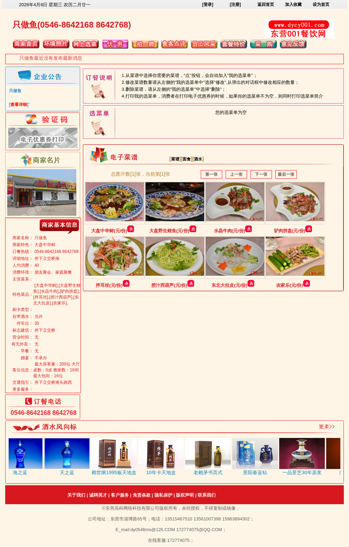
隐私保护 (163, 495)
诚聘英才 (98, 495)
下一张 (261, 174)
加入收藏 (293, 4)
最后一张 (286, 174)
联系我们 (207, 495)
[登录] (207, 4)
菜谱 (175, 159)
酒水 (198, 159)
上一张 (236, 174)
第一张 (211, 174)
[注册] (235, 4)
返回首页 (265, 4)
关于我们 (76, 495)
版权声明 (185, 495)
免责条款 (142, 495)
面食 (186, 159)
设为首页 (321, 4)
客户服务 (120, 495)
